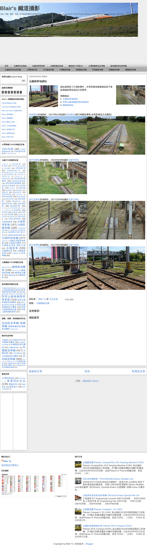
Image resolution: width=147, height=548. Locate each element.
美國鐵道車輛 (114, 70)
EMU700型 (7, 203)
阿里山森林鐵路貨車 (13, 310)
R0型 (8, 210)
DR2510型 (6, 176)
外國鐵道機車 (8, 342)
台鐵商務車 (7, 222)
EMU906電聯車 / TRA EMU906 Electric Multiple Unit (108, 479)
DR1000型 (20, 168)
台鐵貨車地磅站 (70, 99)
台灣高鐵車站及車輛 (96, 66)
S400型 (11, 216)
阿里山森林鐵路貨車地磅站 (76, 102)
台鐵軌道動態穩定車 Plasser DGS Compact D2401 (107, 526)
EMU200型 (19, 194)
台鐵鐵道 (15, 253)
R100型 (17, 210)
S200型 (20, 214)
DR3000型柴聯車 (13, 183)
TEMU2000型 (14, 219)
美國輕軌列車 (11, 361)
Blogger (89, 544)
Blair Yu (7, 461)
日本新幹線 (17, 353)
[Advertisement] (73, 50)
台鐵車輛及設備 (56, 66)
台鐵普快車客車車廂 (14, 235)
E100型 (12, 188)
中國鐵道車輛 (64, 70)
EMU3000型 (7, 196)
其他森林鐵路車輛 (8, 288)
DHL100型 (16, 164)
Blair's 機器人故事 (8, 122)
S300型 (4, 216)
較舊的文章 (138, 371)
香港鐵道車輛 (97, 70)
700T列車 (8, 149)
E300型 (9, 190)
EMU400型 (9, 199)
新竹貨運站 (34, 160)
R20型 (10, 214)
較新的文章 (35, 371)
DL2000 (22, 166)
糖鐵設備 (12, 275)
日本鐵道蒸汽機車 (10, 356)
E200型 (22, 188)
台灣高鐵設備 (10, 153)
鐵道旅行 (13, 387)
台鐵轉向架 (7, 251)
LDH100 (4, 208)
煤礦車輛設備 (14, 326)
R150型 (5, 212)
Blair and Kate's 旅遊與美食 (12, 111)
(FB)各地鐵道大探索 (9, 103)
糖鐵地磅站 (68, 105)
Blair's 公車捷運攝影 (9, 126)
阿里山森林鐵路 (17, 294)
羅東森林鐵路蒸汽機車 (13, 291)
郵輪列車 (13, 384)
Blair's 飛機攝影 (7, 118)
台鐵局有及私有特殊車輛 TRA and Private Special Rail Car (111, 495)
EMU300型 (21, 197)
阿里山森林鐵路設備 (13, 308)
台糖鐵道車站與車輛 (13, 70)
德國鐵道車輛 (130, 70)
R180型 (14, 212)
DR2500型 (20, 174)
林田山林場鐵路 (20, 288)
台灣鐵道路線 (8, 378)
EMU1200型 (6, 194)
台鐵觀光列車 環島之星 (13, 245)
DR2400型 (10, 174)
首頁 (6, 66)
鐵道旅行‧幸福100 (76, 66)
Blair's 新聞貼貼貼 (8, 133)
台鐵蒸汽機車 (15, 243)
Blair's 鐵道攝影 (20, 8)
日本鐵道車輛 (48, 70)
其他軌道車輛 (10, 323)
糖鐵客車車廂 (6, 267)
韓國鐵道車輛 (81, 70)
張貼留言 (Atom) (91, 381)
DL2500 (7, 168)
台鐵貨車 (12, 248)
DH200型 (5, 164)
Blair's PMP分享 (7, 137)
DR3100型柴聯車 (9, 186)
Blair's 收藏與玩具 (8, 129)
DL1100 (14, 166)
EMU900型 (15, 206)
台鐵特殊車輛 (10, 237)
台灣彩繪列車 (31, 70)
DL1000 (5, 166)
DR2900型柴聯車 (18, 181)
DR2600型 (19, 176)
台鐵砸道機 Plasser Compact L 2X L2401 (103, 509)
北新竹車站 (73, 160)
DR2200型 (14, 172)
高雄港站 (33, 114)
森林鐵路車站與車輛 (118, 66)
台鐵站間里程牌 (38, 66)
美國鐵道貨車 (20, 365)
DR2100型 (5, 172)
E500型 (5, 192)
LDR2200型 (13, 208)
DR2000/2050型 (14, 171)
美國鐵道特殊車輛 (13, 363)
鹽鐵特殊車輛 (14, 329)
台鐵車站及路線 (20, 66)
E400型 (19, 190)
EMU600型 (16, 201)
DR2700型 (6, 179)
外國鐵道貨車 (14, 347)
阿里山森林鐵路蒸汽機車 (13, 305)
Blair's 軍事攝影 (7, 114)
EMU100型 (17, 192)
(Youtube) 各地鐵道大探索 (11, 107)
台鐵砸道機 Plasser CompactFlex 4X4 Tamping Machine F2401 (113, 462)
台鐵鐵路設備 (42, 303)
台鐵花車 (4, 241)
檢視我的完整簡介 (10, 465)
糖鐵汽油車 (15, 270)
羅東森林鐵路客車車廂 (12, 290)
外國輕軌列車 (17, 340)
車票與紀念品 (16, 380)
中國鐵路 (5, 340)
